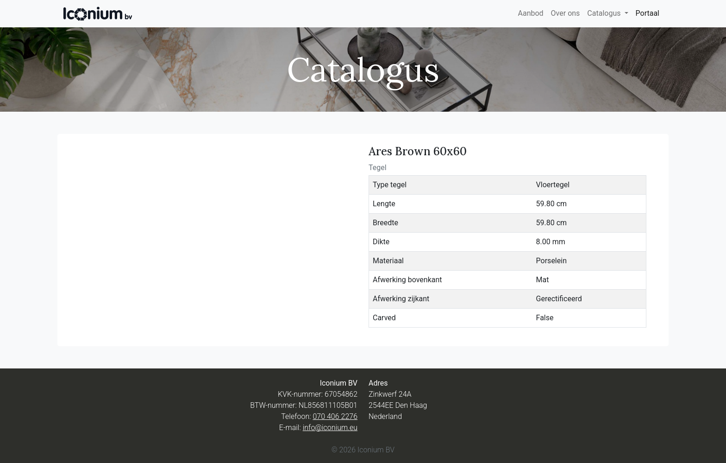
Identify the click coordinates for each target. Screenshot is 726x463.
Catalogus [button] (604, 13)
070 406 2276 (335, 416)
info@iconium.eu (330, 427)
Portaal (647, 13)
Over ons (565, 13)
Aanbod (530, 13)
